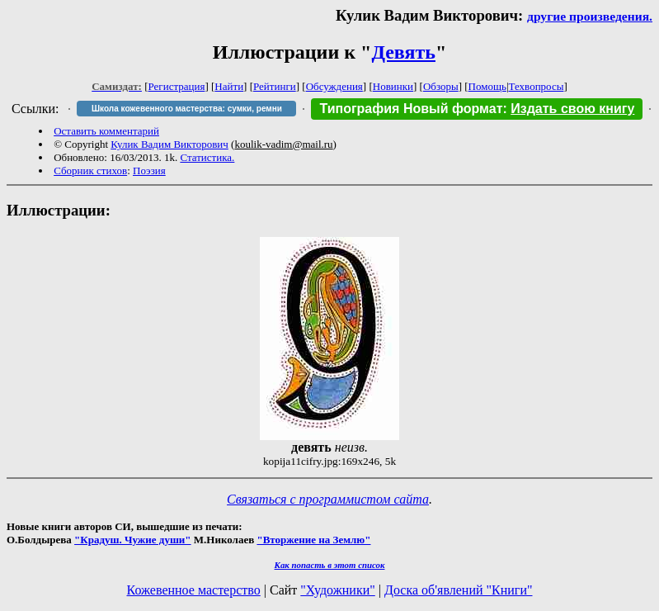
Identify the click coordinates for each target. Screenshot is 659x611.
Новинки (393, 86)
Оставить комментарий (106, 131)
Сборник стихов (90, 170)
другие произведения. (589, 16)
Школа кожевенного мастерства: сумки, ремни (187, 108)
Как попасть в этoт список (330, 565)
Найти (228, 86)
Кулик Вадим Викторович (169, 144)
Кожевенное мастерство (194, 590)
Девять (403, 52)
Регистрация (176, 86)
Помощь (487, 86)
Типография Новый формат (410, 109)
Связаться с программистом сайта (328, 499)
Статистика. (207, 157)
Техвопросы (536, 86)
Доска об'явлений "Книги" (458, 590)
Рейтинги (274, 86)
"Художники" (337, 590)
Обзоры (441, 86)
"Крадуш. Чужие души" (132, 539)
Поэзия (149, 170)
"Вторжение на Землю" (313, 539)
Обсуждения (334, 86)
